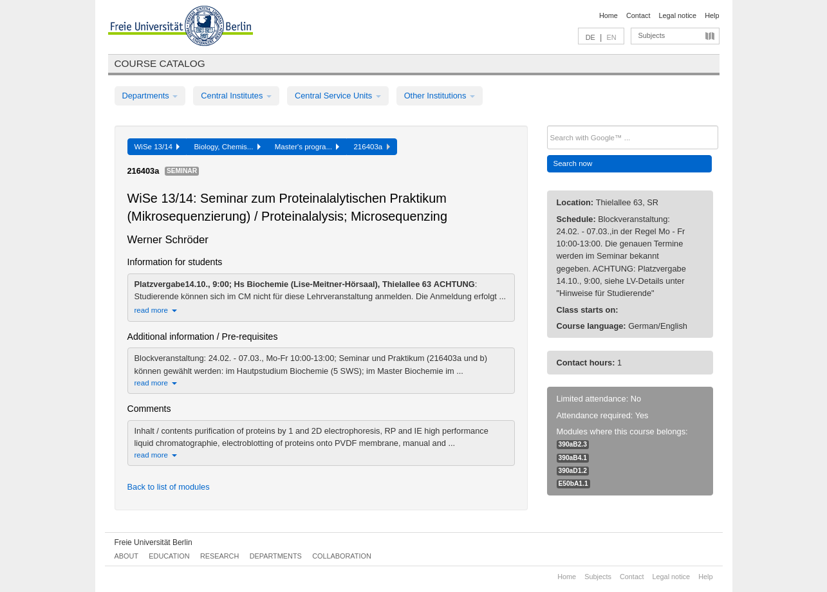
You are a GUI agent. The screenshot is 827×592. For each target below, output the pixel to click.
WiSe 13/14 (157, 147)
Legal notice (677, 15)
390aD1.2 (573, 470)
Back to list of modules (168, 487)
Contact (638, 15)
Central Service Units (338, 95)
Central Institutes (236, 95)
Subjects (651, 35)
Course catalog (160, 63)
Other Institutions (439, 95)
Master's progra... (307, 147)
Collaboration (341, 556)
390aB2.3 (573, 444)
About (126, 556)
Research (219, 556)
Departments (150, 95)
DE (590, 37)
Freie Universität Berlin (153, 542)
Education (169, 556)
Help (712, 15)
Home (608, 15)
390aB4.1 (573, 457)
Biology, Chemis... (227, 147)
